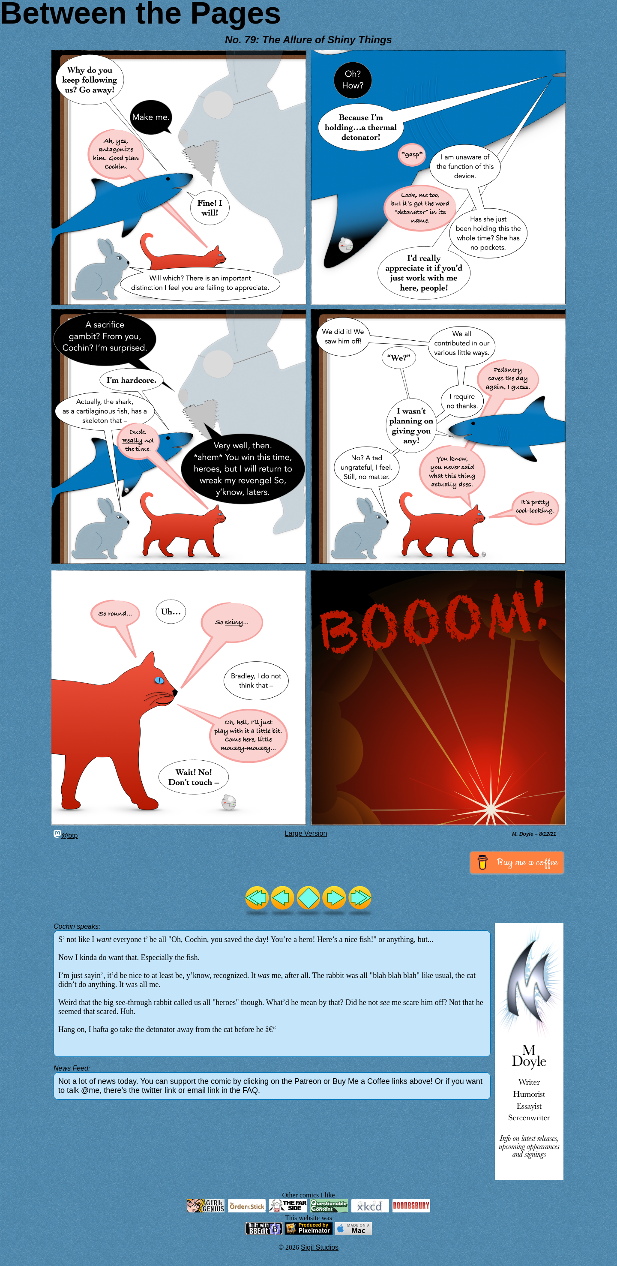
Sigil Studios (319, 1247)
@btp (66, 835)
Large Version (306, 833)
